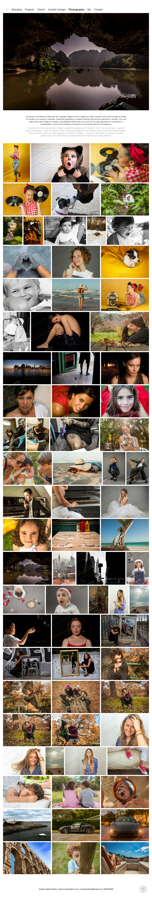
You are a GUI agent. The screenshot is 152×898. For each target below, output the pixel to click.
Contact (98, 9)
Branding (17, 9)
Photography (76, 9)
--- (7, 9)
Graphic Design (57, 9)
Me (89, 9)
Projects (29, 9)
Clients (41, 9)
